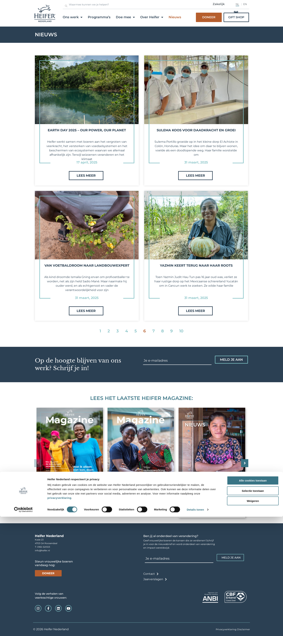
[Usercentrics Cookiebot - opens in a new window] (23, 629)
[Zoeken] (66, 5)
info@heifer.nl (42, 550)
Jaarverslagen (153, 579)
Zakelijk (219, 4)
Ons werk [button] (72, 17)
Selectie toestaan (253, 610)
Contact (149, 573)
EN (245, 4)
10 (181, 331)
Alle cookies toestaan (253, 599)
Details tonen (195, 628)
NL (237, 4)
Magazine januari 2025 (202, 506)
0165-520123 (43, 547)
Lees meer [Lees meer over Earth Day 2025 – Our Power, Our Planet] (86, 176)
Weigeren (253, 620)
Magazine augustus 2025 (132, 503)
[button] (242, 463)
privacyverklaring (59, 617)
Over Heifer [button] (151, 17)
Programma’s (99, 17)
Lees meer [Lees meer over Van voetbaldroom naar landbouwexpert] (86, 311)
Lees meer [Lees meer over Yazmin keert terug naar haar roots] (195, 311)
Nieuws (175, 17)
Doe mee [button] (125, 17)
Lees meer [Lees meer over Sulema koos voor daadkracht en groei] (195, 176)
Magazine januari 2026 (60, 503)
